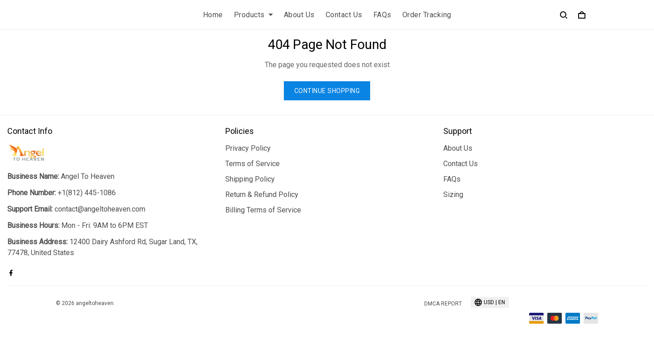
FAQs (382, 14)
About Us (299, 14)
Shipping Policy (250, 179)
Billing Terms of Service (263, 210)
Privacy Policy (248, 148)
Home (213, 14)
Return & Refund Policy (261, 194)
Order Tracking (426, 14)
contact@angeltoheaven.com (99, 209)
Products (253, 14)
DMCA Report (443, 304)
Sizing (453, 194)
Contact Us (344, 14)
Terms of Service (252, 163)
